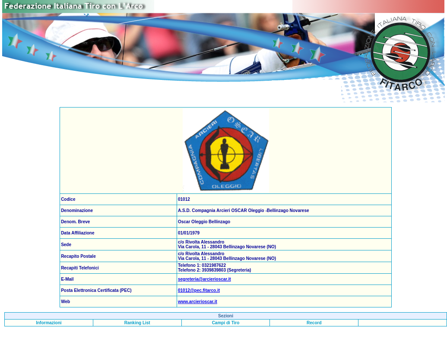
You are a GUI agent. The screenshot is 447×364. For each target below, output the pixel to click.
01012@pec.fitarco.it (199, 290)
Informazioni (48, 322)
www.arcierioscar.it (197, 301)
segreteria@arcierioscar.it (204, 279)
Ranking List (137, 322)
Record (314, 322)
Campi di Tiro (226, 322)
